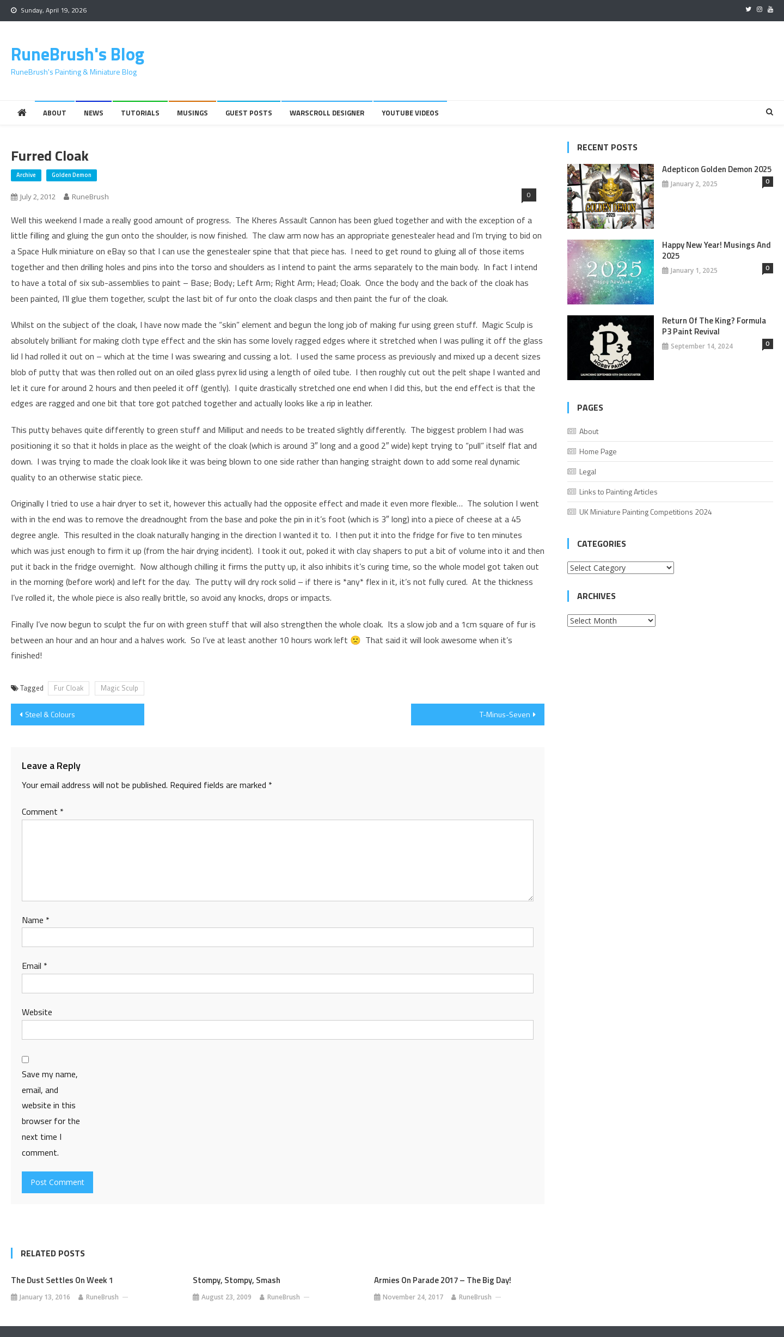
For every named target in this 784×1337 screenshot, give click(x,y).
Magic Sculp (119, 687)
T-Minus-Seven (505, 714)
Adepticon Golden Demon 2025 (716, 169)
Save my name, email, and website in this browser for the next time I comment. (51, 1113)
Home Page (598, 451)
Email (34, 965)
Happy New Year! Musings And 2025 (716, 250)
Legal (587, 471)
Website (37, 1011)
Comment (43, 811)
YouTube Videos (410, 112)
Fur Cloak (68, 687)
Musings (192, 112)
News (93, 112)
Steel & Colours (50, 714)
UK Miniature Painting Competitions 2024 (645, 511)
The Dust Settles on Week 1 (62, 1280)
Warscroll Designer (327, 112)
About (54, 112)
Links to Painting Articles (618, 491)
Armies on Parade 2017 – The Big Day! (442, 1280)
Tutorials (140, 112)
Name (36, 919)
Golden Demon (71, 174)
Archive (26, 174)
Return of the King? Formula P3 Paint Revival (714, 326)
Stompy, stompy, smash (236, 1280)
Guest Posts (248, 112)
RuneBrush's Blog (77, 54)
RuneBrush (90, 197)
